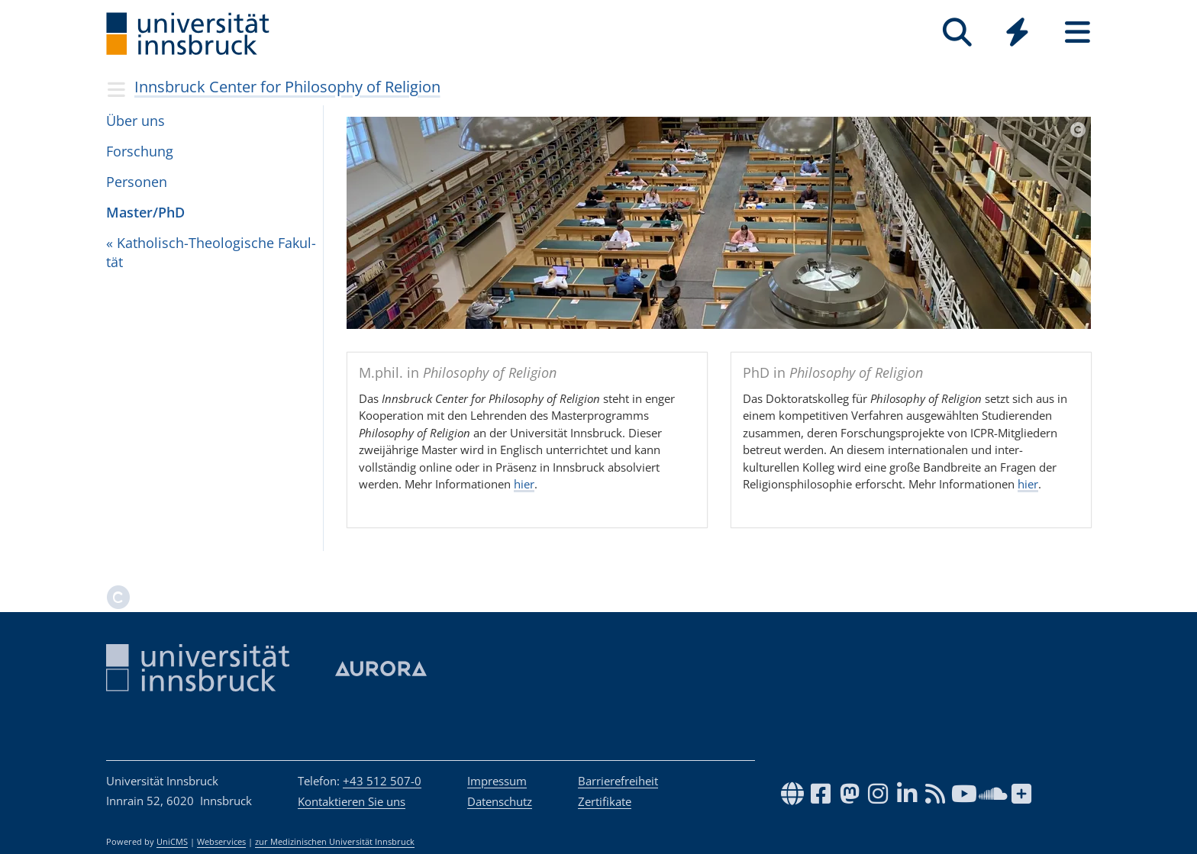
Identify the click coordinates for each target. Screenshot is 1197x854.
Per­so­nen (136, 181)
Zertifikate (604, 801)
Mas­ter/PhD (145, 212)
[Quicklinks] (1017, 32)
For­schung (139, 151)
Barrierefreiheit (618, 780)
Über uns (135, 120)
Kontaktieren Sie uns (351, 801)
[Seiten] (1077, 32)
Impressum (497, 780)
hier (524, 483)
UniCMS (172, 841)
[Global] (1017, 34)
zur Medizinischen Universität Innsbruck (335, 841)
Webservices (221, 841)
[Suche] (957, 32)
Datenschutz (499, 801)
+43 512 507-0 (382, 780)
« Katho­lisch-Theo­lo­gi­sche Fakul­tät (211, 252)
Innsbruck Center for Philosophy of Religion (287, 86)
